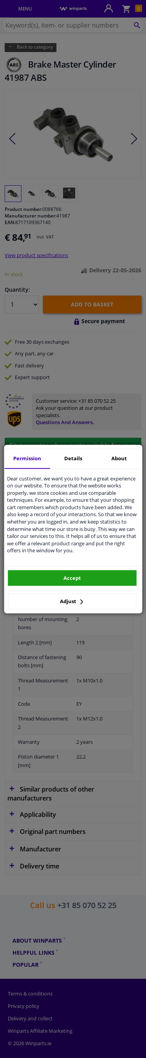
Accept (72, 577)
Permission (27, 458)
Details (73, 458)
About (119, 458)
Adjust (71, 601)
